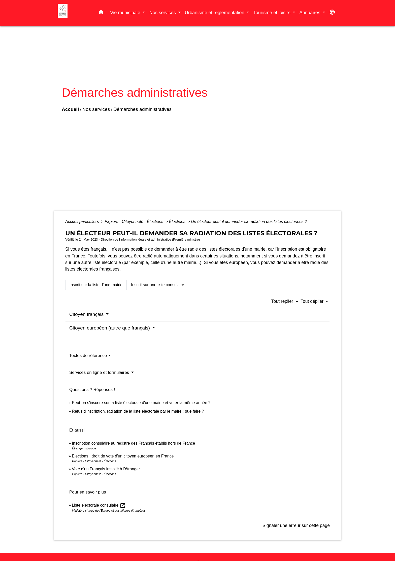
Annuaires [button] (310, 12)
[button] (101, 13)
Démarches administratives (142, 109)
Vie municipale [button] (125, 12)
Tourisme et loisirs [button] (272, 12)
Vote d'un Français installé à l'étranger (106, 469)
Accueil (70, 109)
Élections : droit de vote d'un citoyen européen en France (123, 456)
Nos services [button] (163, 12)
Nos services (96, 109)
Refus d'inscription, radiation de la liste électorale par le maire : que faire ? (138, 411)
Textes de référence (88, 355)
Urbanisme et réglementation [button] (215, 12)
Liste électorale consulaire (98, 505)
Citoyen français (87, 314)
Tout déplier (315, 301)
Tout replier (286, 301)
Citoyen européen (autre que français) (110, 328)
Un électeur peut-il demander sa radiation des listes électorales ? (249, 221)
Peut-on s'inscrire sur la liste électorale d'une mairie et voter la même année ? (141, 403)
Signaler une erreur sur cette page (296, 525)
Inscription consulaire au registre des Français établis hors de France (133, 443)
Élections (177, 221)
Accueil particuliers (82, 221)
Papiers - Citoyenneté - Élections (134, 221)
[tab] (96, 285)
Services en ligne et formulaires (99, 372)
